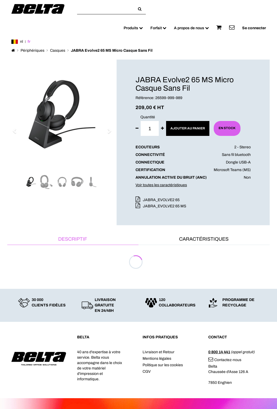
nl (21, 42)
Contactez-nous (224, 360)
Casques (57, 50)
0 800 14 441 (219, 352)
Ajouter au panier (187, 128)
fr (29, 42)
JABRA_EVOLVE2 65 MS (164, 206)
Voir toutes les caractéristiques (161, 185)
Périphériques (32, 50)
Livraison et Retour (158, 352)
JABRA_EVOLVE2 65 (161, 200)
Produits (133, 28)
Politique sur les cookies (163, 365)
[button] (16, 129)
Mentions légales (157, 358)
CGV (147, 371)
